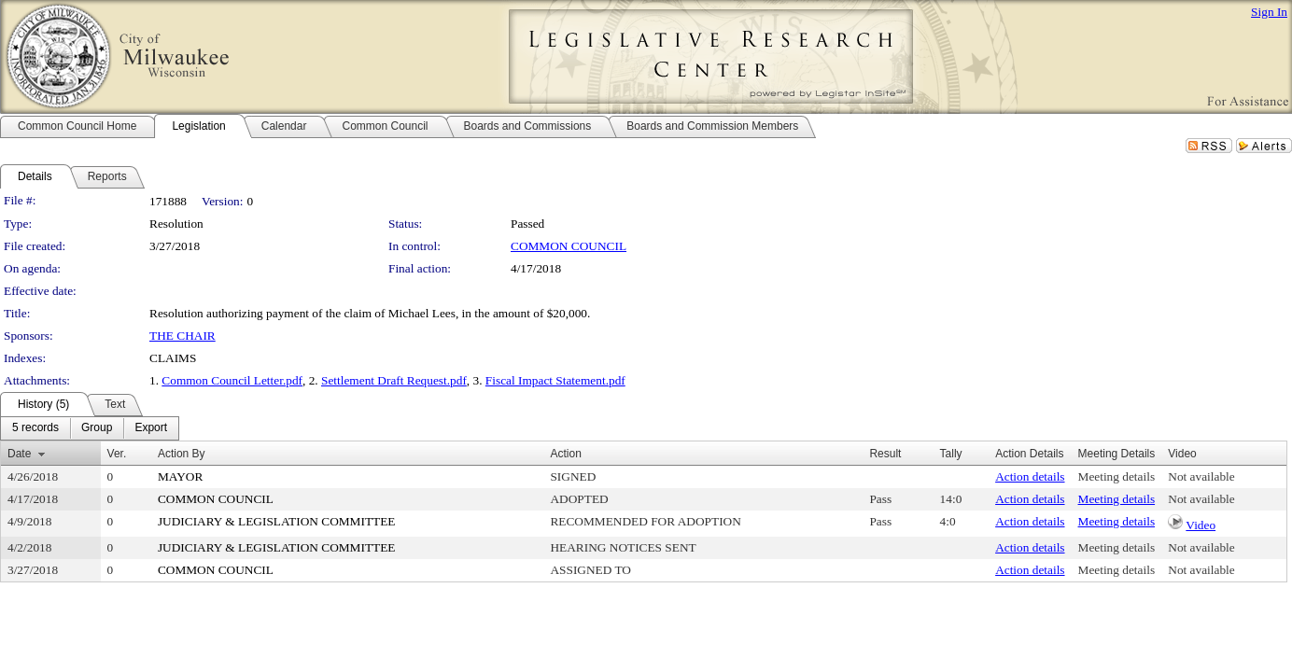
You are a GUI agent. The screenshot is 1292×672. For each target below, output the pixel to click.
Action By (181, 453)
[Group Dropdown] (96, 428)
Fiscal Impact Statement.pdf (555, 380)
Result (885, 453)
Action (565, 453)
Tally (951, 453)
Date (19, 453)
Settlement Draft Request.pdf (394, 380)
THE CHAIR (182, 336)
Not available (1201, 476)
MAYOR (180, 476)
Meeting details (1117, 476)
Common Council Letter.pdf (232, 380)
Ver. (117, 453)
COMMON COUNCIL (568, 246)
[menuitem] (35, 428)
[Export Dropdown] (150, 428)
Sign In (1269, 12)
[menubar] (89, 428)
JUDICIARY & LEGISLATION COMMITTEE (277, 521)
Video (1200, 525)
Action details (1029, 476)
